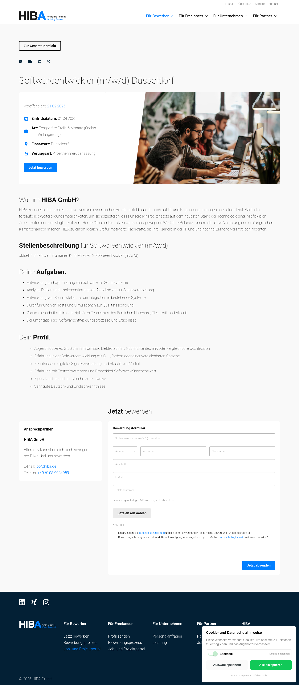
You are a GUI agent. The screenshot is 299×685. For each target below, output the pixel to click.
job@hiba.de (46, 466)
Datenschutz (261, 675)
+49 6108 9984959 (53, 473)
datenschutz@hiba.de (231, 537)
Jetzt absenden (259, 565)
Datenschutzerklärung (152, 532)
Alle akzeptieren (270, 665)
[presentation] (142, 550)
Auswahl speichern (227, 665)
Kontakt (235, 675)
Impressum (246, 675)
